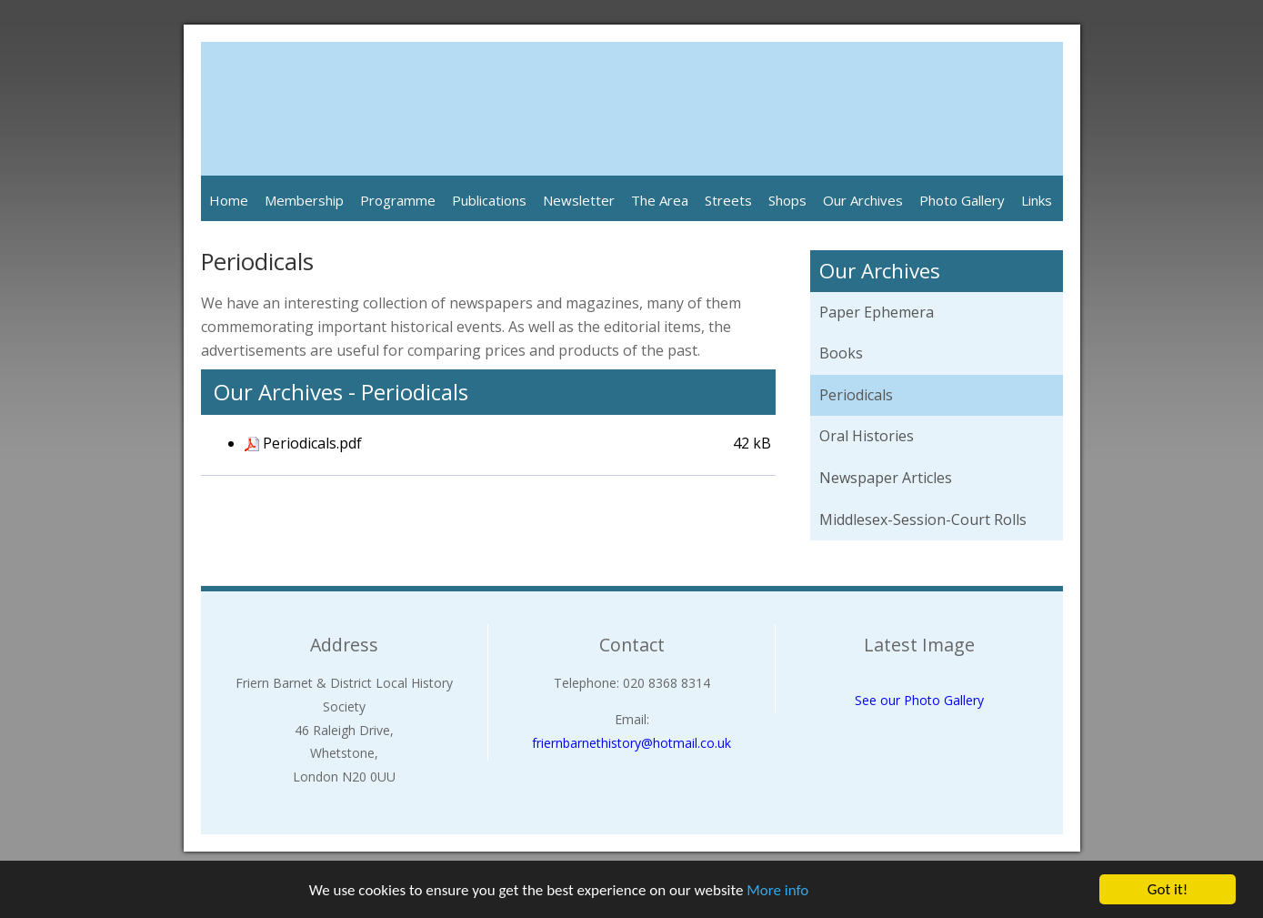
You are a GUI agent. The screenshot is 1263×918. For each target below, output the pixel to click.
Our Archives (863, 200)
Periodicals (856, 395)
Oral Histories (866, 436)
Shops (787, 200)
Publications (489, 200)
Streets (728, 200)
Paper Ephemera (876, 312)
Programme (398, 200)
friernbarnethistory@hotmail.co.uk (631, 743)
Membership (304, 200)
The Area (659, 200)
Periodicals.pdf (312, 443)
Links (1036, 200)
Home (228, 200)
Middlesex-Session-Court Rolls (923, 519)
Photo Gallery (962, 200)
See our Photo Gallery (919, 700)
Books (841, 353)
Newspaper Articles (885, 478)
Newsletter (579, 200)
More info (777, 892)
